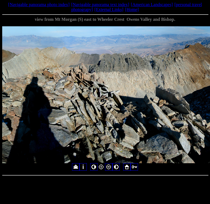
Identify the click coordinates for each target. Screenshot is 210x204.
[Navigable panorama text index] (100, 4)
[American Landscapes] (152, 4)
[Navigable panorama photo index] (39, 4)
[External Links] (109, 9)
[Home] (132, 9)
